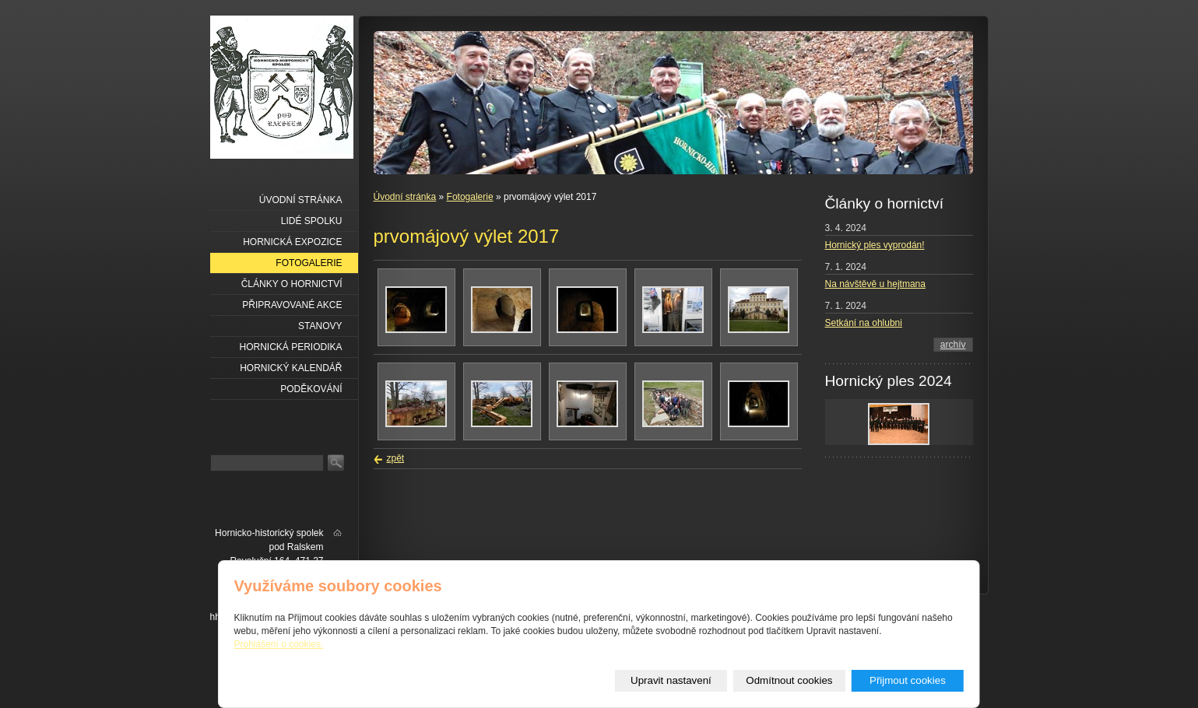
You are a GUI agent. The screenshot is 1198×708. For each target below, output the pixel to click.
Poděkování (311, 389)
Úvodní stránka (405, 196)
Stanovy (320, 326)
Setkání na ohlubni (863, 322)
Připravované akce (292, 305)
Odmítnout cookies (789, 680)
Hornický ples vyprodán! (875, 245)
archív (953, 344)
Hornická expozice (292, 242)
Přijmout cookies (908, 680)
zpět (396, 458)
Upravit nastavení (671, 680)
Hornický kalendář (291, 368)
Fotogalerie (470, 196)
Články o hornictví (292, 284)
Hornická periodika (290, 347)
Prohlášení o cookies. (279, 644)
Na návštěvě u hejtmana (875, 284)
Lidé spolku (312, 221)
